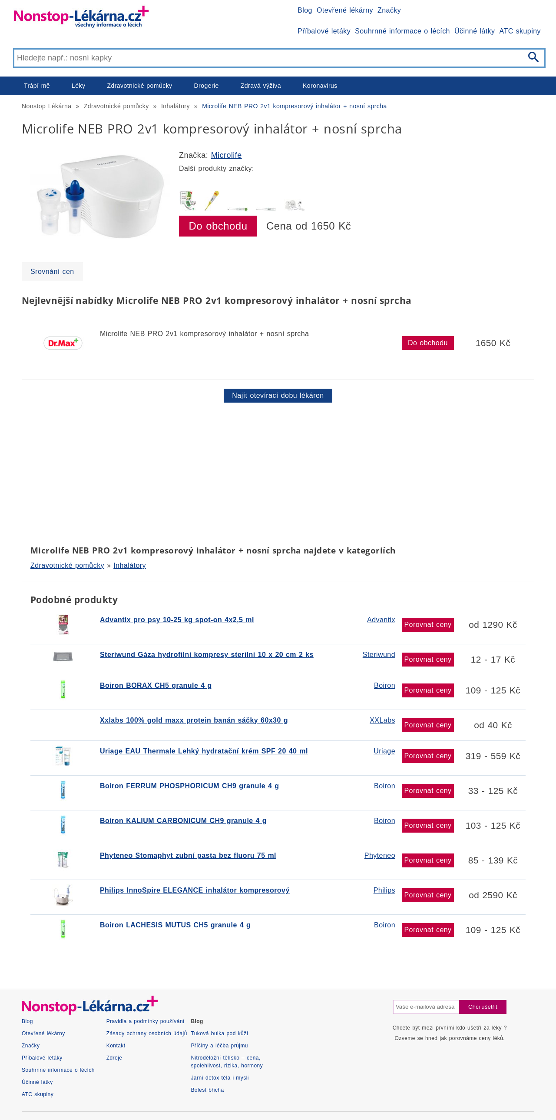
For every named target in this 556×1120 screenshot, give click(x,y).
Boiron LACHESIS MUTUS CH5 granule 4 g (175, 925)
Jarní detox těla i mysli (220, 1078)
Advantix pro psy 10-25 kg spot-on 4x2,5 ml (177, 619)
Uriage (384, 751)
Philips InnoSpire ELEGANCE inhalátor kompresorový (195, 890)
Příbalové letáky (324, 31)
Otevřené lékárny (345, 10)
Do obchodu (218, 226)
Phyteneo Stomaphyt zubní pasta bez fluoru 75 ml (188, 855)
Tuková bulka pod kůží (219, 1033)
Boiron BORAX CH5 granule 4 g (156, 685)
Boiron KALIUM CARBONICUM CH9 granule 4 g (183, 820)
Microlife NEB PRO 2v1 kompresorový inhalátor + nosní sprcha (294, 106)
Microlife (226, 155)
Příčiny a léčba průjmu (219, 1046)
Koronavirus (320, 85)
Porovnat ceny (427, 624)
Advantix (381, 619)
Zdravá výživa (261, 85)
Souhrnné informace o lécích (402, 31)
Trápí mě (37, 85)
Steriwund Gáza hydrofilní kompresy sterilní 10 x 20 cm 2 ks (207, 654)
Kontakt (116, 1046)
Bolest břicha (207, 1090)
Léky (78, 85)
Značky (389, 10)
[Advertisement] (278, 472)
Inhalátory (175, 106)
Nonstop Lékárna (46, 106)
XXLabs (382, 720)
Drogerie (206, 85)
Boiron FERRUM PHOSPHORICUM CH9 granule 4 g (189, 786)
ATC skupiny (520, 31)
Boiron (384, 685)
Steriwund (379, 654)
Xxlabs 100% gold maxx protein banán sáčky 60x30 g (194, 720)
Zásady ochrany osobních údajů (146, 1033)
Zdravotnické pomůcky (139, 85)
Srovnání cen (52, 271)
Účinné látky (474, 31)
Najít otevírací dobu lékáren (278, 395)
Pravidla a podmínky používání (145, 1021)
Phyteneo (379, 855)
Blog (305, 10)
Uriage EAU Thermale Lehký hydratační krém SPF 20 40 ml (204, 751)
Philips (384, 890)
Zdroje (114, 1058)
